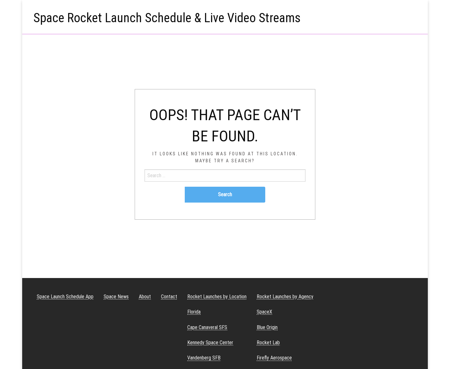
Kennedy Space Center (210, 343)
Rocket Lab (268, 343)
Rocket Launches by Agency (285, 297)
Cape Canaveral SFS (207, 327)
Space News (116, 297)
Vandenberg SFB (204, 358)
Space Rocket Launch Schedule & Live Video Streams (167, 17)
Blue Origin (267, 327)
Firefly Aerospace (274, 358)
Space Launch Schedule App (65, 297)
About (145, 297)
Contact (169, 297)
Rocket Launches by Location (217, 297)
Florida (194, 312)
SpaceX (264, 312)
